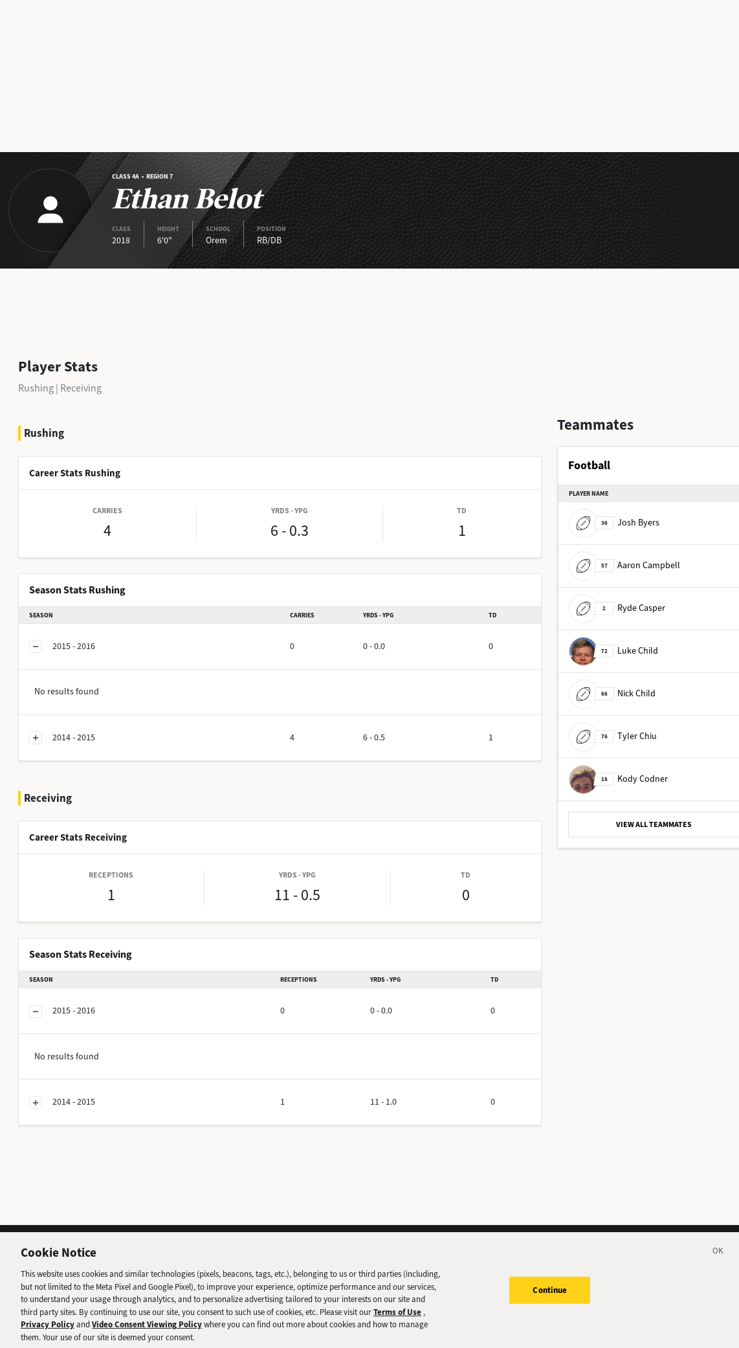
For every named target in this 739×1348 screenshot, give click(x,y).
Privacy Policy (47, 1333)
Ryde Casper (617, 608)
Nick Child (612, 693)
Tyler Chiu (613, 736)
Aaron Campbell (624, 565)
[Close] (718, 1262)
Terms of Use (397, 1320)
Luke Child (613, 651)
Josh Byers (614, 522)
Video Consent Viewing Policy (147, 1333)
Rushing (36, 388)
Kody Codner (618, 779)
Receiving (81, 388)
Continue (550, 1299)
